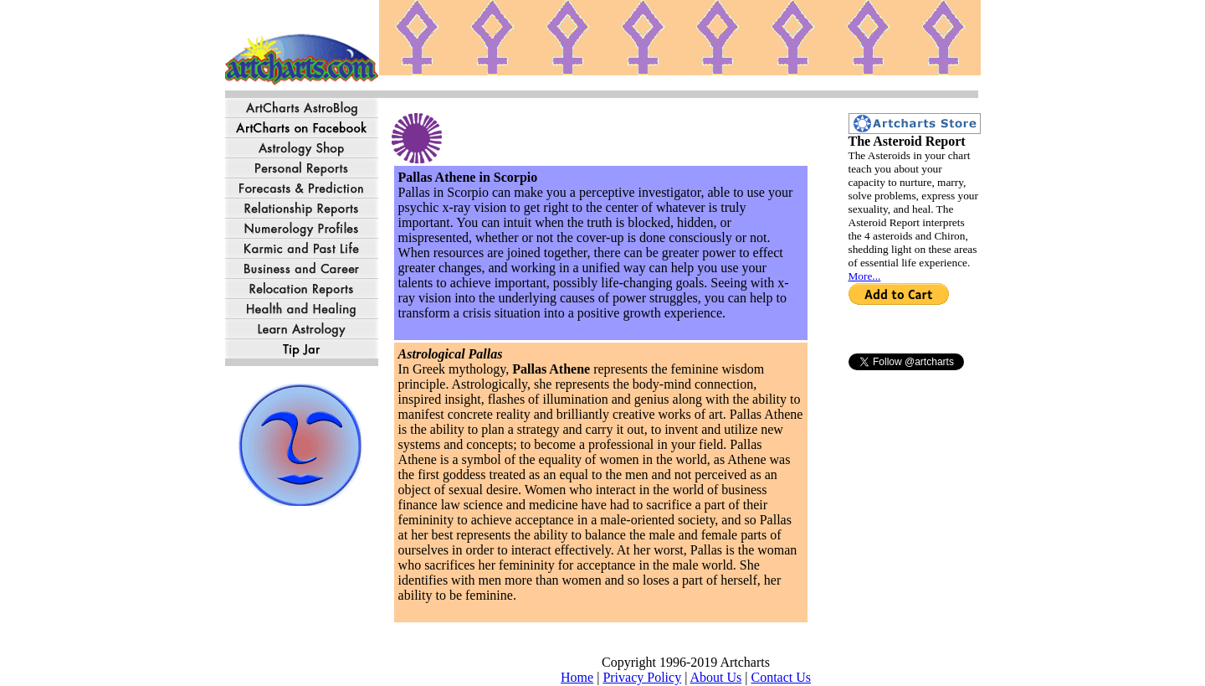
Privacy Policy (641, 677)
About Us (715, 677)
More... (865, 276)
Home (577, 677)
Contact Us (781, 677)
